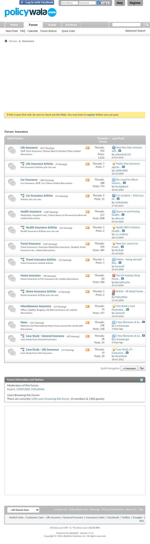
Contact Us (60, 509)
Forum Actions (48, 31)
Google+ (138, 517)
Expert (11, 389)
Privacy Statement (112, 509)
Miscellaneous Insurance (36, 306)
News (24, 322)
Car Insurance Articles (39, 195)
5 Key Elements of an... (128, 322)
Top (142, 368)
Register (135, 3)
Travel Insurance (31, 243)
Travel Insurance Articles (41, 259)
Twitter (126, 517)
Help (120, 3)
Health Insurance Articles (41, 227)
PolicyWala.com (78, 509)
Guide (52, 25)
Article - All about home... (130, 291)
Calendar (33, 31)
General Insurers (73, 517)
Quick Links (68, 31)
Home (14, 25)
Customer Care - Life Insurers (43, 517)
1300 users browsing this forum (50, 398)
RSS (141, 521)
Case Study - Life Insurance (42, 349)
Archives (71, 25)
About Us (131, 509)
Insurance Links (95, 517)
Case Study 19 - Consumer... (122, 351)
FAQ (22, 31)
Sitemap (95, 509)
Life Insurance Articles (39, 163)
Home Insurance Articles (41, 291)
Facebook (113, 517)
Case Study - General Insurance (45, 336)
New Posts (12, 31)
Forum (33, 25)
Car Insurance (29, 179)
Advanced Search (135, 30)
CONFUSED (23, 389)
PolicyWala (38, 389)
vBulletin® (74, 533)
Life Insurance (29, 147)
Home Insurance (31, 275)
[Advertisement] (75, 77)
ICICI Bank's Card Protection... (123, 307)
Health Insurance (31, 211)
